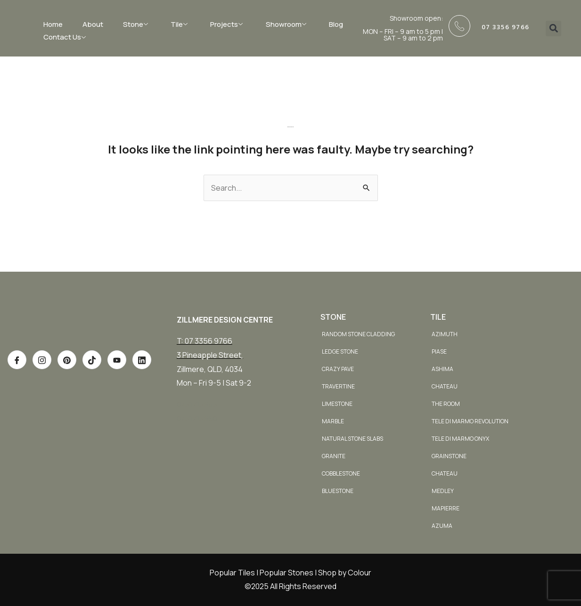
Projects (227, 24)
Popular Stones (286, 572)
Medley (443, 491)
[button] (553, 28)
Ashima (442, 369)
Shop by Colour (344, 572)
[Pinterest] (66, 385)
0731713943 (197, 404)
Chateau (445, 386)
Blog (336, 24)
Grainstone (449, 456)
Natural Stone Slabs (352, 439)
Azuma (442, 526)
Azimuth (445, 334)
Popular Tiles (232, 572)
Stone (136, 24)
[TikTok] (91, 385)
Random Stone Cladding (358, 334)
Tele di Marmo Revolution (470, 421)
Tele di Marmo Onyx (460, 439)
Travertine (338, 386)
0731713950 (197, 418)
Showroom (287, 24)
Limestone (337, 404)
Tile (180, 24)
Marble (333, 421)
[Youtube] (116, 385)
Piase (439, 351)
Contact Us (65, 37)
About (92, 24)
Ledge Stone (340, 351)
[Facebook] (17, 385)
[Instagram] (42, 385)
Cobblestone (341, 473)
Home (53, 24)
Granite (333, 456)
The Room (446, 404)
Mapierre (445, 508)
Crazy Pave (338, 369)
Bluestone (337, 491)
